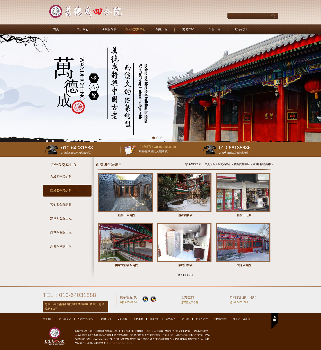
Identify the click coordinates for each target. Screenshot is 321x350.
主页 (207, 164)
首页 (56, 29)
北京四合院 (202, 319)
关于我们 (82, 29)
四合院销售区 (242, 164)
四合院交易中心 (135, 29)
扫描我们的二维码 (243, 297)
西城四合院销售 (262, 164)
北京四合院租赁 (241, 319)
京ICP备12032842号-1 (120, 342)
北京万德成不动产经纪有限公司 (85, 11)
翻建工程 (161, 29)
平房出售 (214, 29)
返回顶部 (274, 321)
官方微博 (187, 297)
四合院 (185, 319)
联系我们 (241, 29)
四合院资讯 (109, 29)
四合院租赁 (220, 319)
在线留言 (56, 38)
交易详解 (188, 29)
